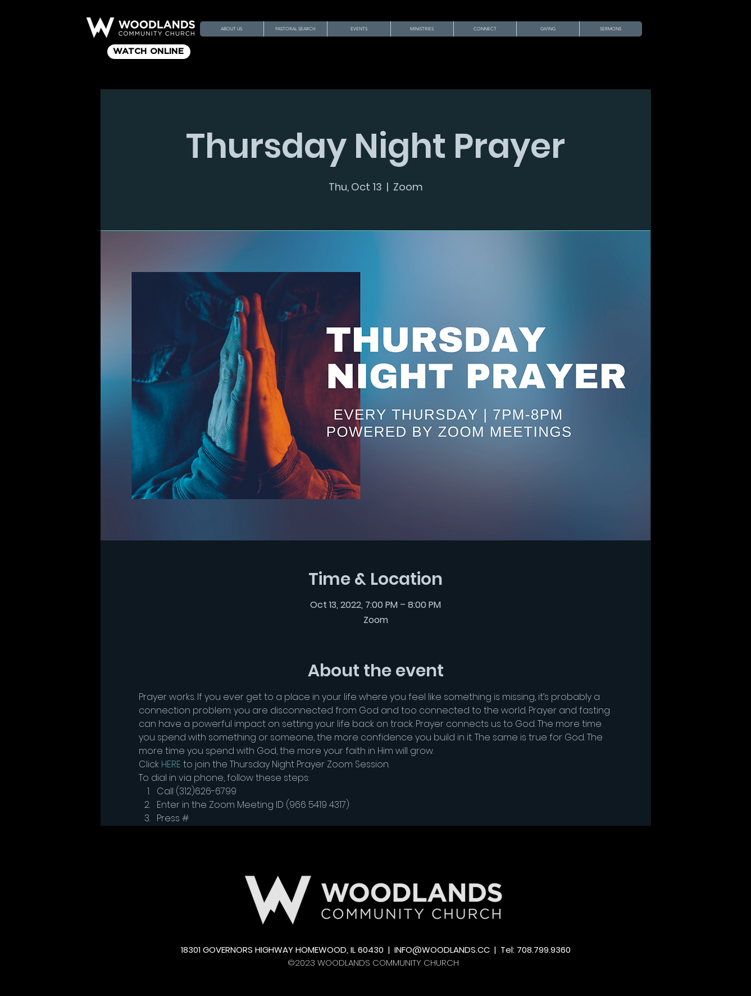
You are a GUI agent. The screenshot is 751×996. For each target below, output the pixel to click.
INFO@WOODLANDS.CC (442, 950)
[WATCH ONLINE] (148, 51)
